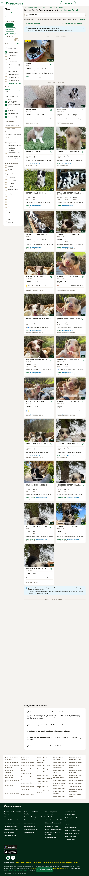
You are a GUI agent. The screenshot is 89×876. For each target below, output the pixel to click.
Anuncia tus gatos (70, 836)
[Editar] (19, 90)
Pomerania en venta (10, 826)
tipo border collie (75, 786)
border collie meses (75, 783)
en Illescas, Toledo (69, 10)
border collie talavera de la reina (12, 781)
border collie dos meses (74, 766)
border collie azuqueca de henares (12, 766)
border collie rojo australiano (58, 758)
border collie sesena (11, 790)
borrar (18, 43)
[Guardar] (51, 64)
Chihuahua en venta (10, 817)
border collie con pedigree (58, 792)
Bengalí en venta (29, 826)
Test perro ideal (70, 839)
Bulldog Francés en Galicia (53, 829)
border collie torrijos (11, 762)
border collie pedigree (44, 766)
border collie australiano (41, 761)
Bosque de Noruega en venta (33, 817)
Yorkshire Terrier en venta (12, 823)
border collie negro (43, 769)
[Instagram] (13, 858)
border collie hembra (27, 762)
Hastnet (28, 862)
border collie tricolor (27, 794)
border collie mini (26, 780)
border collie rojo (42, 758)
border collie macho (27, 766)
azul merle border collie (75, 795)
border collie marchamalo (9, 776)
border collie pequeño (60, 762)
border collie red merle (42, 782)
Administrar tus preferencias (18, 870)
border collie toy (42, 775)
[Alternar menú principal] (1, 3)
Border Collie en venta (11, 829)
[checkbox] (6, 52)
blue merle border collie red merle (59, 784)
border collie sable (59, 796)
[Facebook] (8, 858)
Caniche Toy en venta (10, 835)
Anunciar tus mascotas (72, 830)
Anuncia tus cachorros (72, 833)
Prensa (67, 824)
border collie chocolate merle (58, 776)
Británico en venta (30, 820)
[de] (8, 138)
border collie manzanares (9, 786)
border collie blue (26, 777)
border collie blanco (27, 786)
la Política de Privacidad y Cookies (57, 868)
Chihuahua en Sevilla (51, 826)
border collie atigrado (76, 780)
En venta (9, 25)
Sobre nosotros (70, 815)
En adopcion (10, 29)
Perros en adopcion (50, 837)
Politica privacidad (71, 818)
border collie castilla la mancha (11, 758)
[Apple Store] (11, 852)
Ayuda (67, 821)
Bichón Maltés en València (52, 823)
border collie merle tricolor (43, 792)
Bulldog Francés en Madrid (53, 820)
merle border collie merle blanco (75, 776)
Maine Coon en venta (31, 829)
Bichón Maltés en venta (11, 820)
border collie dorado (59, 780)
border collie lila (26, 783)
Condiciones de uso (71, 827)
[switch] (16, 39)
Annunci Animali (59, 862)
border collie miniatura (44, 778)
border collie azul (58, 788)
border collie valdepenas (9, 771)
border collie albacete (12, 793)
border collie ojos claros (58, 771)
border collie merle (27, 773)
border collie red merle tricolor (58, 766)
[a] (17, 138)
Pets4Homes (20, 862)
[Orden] (73, 23)
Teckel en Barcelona (51, 817)
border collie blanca (75, 762)
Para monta (10, 33)
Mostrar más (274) (15, 83)
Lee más (82, 19)
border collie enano (43, 772)
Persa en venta (29, 832)
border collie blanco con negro (75, 771)
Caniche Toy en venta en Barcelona (52, 833)
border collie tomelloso (25, 758)
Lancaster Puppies (72, 862)
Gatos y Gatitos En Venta (32, 813)
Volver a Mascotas (11, 13)
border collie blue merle (26, 769)
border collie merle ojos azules (75, 790)
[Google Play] (10, 847)
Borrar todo (16, 9)
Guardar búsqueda (33, 23)
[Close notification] (83, 28)
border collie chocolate (25, 790)
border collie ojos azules (42, 787)
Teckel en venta (9, 832)
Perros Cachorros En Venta (12, 813)
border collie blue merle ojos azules (75, 758)
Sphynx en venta (29, 823)
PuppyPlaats (37, 862)
